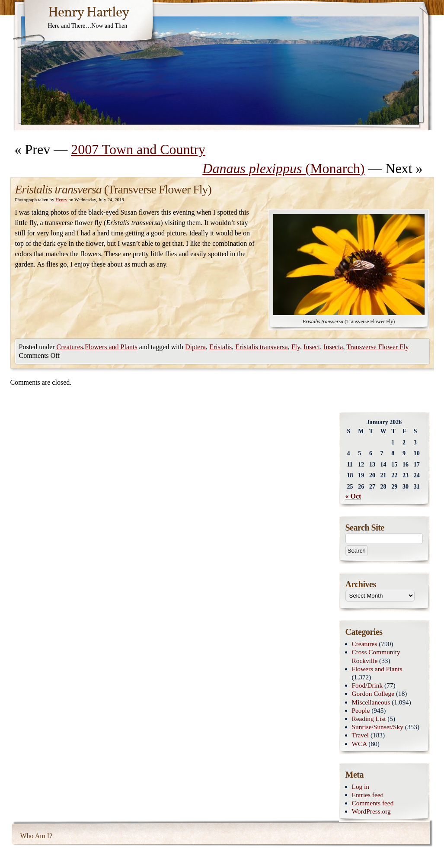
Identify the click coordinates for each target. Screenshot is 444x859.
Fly (295, 347)
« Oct (353, 496)
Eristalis (220, 347)
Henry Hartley (88, 13)
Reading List (369, 718)
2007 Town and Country (138, 149)
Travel (360, 735)
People (361, 710)
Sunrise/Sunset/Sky (377, 726)
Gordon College (373, 693)
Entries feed (368, 794)
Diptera (195, 347)
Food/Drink (367, 685)
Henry (61, 199)
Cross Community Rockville (376, 656)
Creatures (70, 347)
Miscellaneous (371, 702)
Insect (311, 347)
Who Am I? (36, 836)
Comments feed (373, 803)
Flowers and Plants (111, 347)
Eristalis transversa (261, 347)
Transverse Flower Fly (377, 347)
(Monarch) (283, 168)
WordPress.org (371, 811)
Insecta (333, 347)
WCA (359, 743)
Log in (361, 786)
